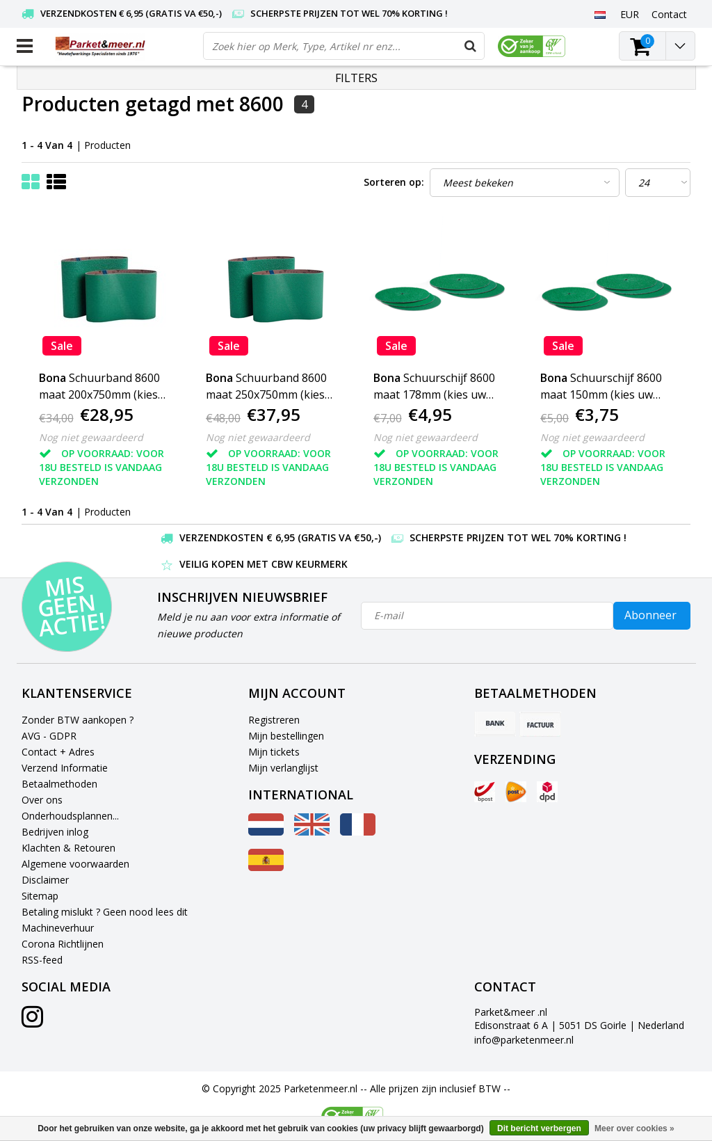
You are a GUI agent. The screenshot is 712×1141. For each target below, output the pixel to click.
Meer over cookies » (634, 1128)
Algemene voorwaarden (75, 863)
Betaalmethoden (59, 783)
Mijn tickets (274, 751)
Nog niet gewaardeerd (91, 437)
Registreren (274, 719)
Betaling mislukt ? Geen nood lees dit (105, 911)
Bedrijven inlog (55, 831)
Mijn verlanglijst (283, 767)
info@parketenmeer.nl (524, 1039)
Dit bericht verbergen (539, 1128)
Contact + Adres (58, 751)
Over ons (42, 799)
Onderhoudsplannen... (70, 815)
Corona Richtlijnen (63, 943)
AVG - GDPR (49, 735)
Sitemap (40, 895)
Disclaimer (45, 879)
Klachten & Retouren (68, 847)
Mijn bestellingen (286, 735)
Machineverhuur (58, 927)
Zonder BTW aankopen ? (78, 719)
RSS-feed (42, 959)
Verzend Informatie (65, 767)
